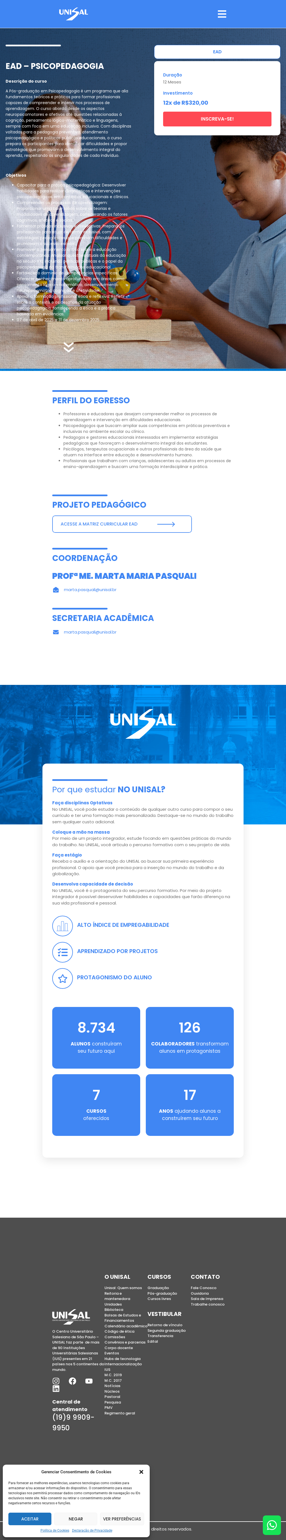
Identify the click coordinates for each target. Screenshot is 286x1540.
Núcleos (112, 1391)
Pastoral (112, 1396)
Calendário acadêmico (125, 1326)
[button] (141, 1472)
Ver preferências (122, 1519)
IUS (107, 1369)
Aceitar (30, 1519)
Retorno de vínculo (164, 1325)
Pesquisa (112, 1402)
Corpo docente (118, 1348)
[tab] (217, 52)
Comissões (114, 1337)
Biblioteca (113, 1309)
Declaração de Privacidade (92, 1530)
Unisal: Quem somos (123, 1287)
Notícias (112, 1385)
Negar (76, 1519)
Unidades (113, 1304)
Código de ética (119, 1331)
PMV (108, 1407)
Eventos (111, 1353)
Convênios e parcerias (125, 1342)
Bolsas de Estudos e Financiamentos (122, 1318)
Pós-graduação (162, 1293)
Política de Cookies (54, 1530)
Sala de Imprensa (207, 1298)
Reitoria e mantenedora (117, 1296)
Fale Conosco (203, 1287)
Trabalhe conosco (208, 1304)
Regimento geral (119, 1413)
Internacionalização (123, 1364)
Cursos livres (159, 1298)
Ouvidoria (200, 1293)
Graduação (158, 1287)
